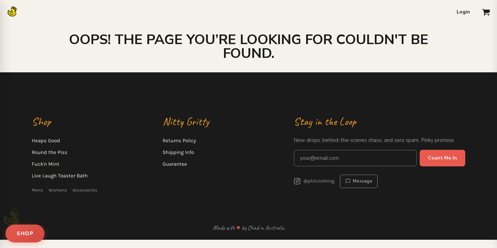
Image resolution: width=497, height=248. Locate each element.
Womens (58, 190)
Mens (37, 190)
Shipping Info (178, 152)
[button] (486, 12)
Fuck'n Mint (45, 164)
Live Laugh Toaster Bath (60, 176)
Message (358, 181)
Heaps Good (46, 140)
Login (463, 12)
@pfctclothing (314, 181)
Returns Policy (179, 140)
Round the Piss (49, 152)
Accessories (84, 190)
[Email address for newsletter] (355, 158)
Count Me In (442, 158)
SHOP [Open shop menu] (25, 233)
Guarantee (175, 164)
